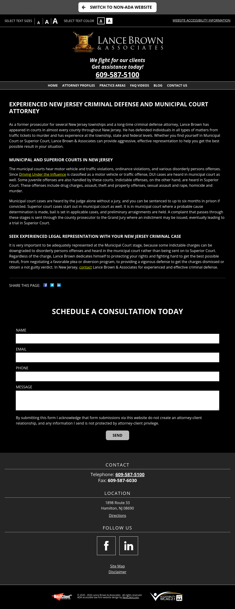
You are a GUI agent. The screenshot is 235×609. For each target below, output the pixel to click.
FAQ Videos (139, 85)
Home (53, 85)
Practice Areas (112, 85)
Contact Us (177, 85)
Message (24, 387)
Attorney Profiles (78, 85)
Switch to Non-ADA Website (121, 7)
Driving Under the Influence (42, 174)
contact (85, 267)
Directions (117, 515)
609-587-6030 (122, 480)
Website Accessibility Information (201, 20)
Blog (158, 85)
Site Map (117, 566)
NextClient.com (131, 597)
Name (21, 330)
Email (21, 349)
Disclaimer (117, 571)
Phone (22, 368)
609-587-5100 (117, 74)
